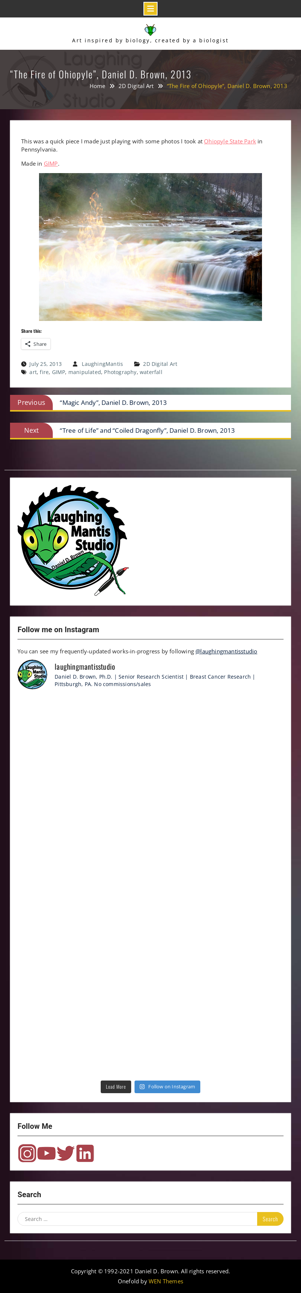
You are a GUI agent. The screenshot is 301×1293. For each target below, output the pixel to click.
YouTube (46, 1153)
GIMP (51, 163)
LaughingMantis (102, 363)
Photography (120, 372)
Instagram (27, 1153)
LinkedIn (85, 1153)
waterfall (151, 372)
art (33, 372)
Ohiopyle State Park (230, 141)
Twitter (65, 1153)
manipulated (84, 372)
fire (44, 372)
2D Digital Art (160, 363)
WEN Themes (166, 1281)
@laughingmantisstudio (226, 651)
